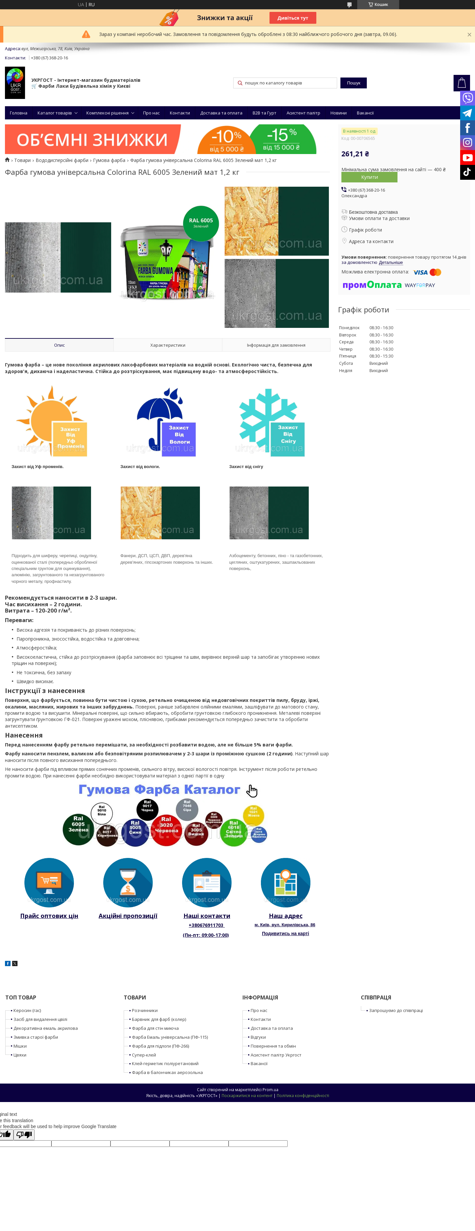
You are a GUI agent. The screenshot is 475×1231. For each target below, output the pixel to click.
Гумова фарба (109, 160)
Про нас (151, 113)
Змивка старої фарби (36, 1037)
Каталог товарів (55, 113)
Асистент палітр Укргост (276, 1055)
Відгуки (258, 1037)
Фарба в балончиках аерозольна (167, 1072)
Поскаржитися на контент (247, 1095)
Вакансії (365, 113)
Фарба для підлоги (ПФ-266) (160, 1046)
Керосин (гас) (27, 1010)
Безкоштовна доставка (373, 212)
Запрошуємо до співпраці (396, 1010)
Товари (22, 160)
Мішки (20, 1046)
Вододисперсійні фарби (62, 160)
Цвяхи (20, 1055)
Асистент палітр (303, 113)
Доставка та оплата (221, 113)
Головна (18, 113)
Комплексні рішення (107, 113)
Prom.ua (270, 1089)
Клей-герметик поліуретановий (165, 1063)
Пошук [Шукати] (353, 82)
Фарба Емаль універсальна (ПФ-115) (170, 1037)
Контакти (180, 113)
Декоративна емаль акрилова (46, 1028)
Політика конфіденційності (303, 1095)
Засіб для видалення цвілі (40, 1019)
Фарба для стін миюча (155, 1028)
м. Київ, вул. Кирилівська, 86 (285, 924)
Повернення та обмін (273, 1046)
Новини (339, 113)
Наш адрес (285, 916)
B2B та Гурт (264, 113)
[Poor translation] (24, 1134)
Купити (369, 177)
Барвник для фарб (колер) (159, 1019)
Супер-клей (144, 1055)
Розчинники (145, 1010)
